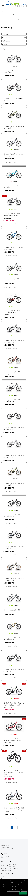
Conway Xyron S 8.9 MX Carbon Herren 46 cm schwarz (12, 312)
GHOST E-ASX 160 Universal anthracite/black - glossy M (13, 772)
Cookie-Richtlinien (14, 887)
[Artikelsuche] (2, 11)
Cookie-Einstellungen (13, 890)
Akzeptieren (23, 893)
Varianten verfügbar (11, 162)
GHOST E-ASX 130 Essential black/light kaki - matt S (14, 704)
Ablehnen (23, 890)
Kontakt (3, 877)
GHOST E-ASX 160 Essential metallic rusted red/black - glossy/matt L (14, 740)
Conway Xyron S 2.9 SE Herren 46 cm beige (12, 214)
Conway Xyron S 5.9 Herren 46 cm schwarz (13, 280)
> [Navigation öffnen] (3, 4)
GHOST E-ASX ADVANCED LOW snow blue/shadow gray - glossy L (14, 810)
